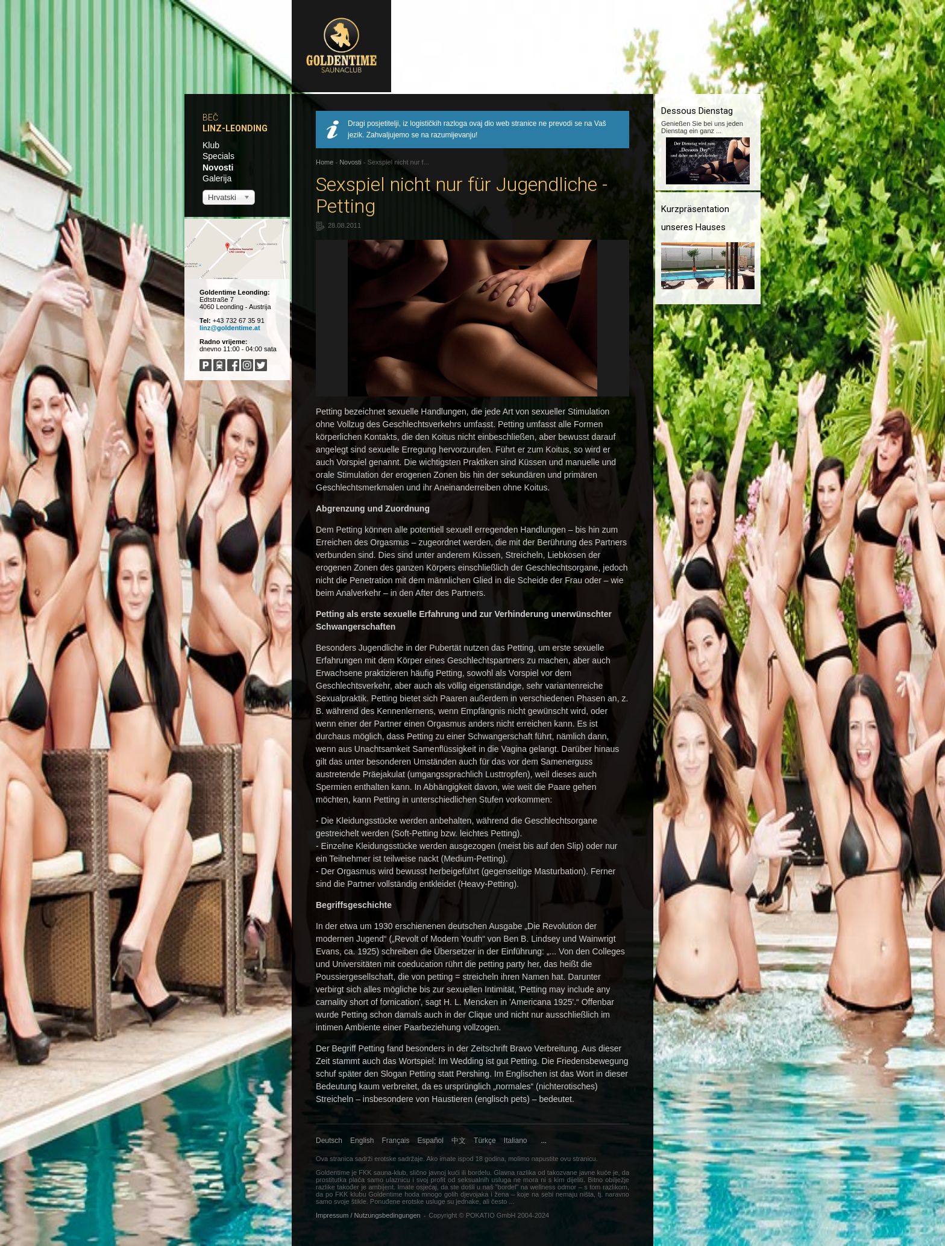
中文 (458, 1140)
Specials (218, 156)
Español (431, 1140)
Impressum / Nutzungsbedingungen (368, 1215)
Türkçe (485, 1140)
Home (324, 162)
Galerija (216, 178)
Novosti (217, 167)
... (544, 1140)
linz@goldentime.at (229, 327)
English (362, 1140)
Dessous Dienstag (697, 110)
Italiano (515, 1140)
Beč (210, 117)
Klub (210, 145)
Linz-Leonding (235, 128)
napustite (545, 1158)
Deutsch (329, 1140)
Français (396, 1140)
